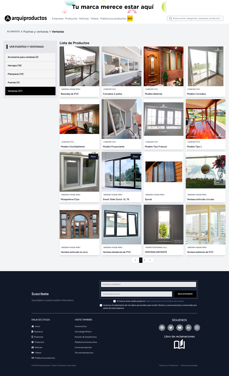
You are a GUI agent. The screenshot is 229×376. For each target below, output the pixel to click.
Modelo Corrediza (196, 93)
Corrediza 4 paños (112, 93)
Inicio (36, 326)
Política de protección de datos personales (164, 301)
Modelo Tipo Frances (156, 146)
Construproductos (83, 347)
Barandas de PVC (70, 93)
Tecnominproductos (84, 352)
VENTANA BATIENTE (156, 252)
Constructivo (81, 326)
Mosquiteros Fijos (70, 199)
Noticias (84, 18)
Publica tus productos (113, 18)
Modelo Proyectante (113, 146)
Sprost (148, 199)
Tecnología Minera (83, 331)
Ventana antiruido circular (200, 199)
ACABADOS (13, 31)
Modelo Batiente (153, 93)
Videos (94, 18)
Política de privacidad (189, 365)
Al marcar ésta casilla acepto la (150, 301)
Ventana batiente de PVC (200, 252)
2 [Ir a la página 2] (144, 260)
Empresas (57, 18)
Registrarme (185, 294)
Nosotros (37, 331)
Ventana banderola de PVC (117, 252)
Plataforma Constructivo (86, 342)
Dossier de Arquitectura (86, 337)
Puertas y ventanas (35, 31)
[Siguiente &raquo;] (150, 260)
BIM (130, 18)
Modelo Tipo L (194, 146)
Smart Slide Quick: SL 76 (116, 199)
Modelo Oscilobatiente (73, 146)
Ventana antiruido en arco (74, 252)
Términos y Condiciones (168, 365)
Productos (71, 18)
